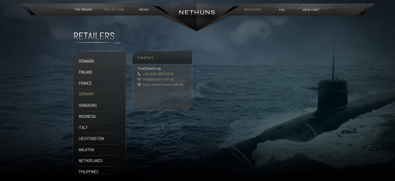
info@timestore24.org (158, 79)
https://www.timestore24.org (163, 84)
